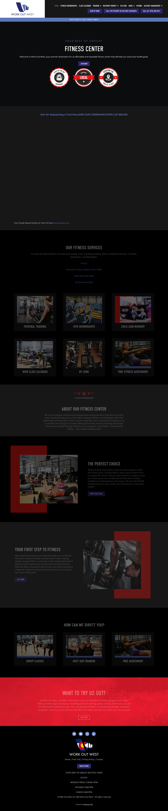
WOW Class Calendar (35, 373)
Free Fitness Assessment (133, 373)
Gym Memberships (84, 328)
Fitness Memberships (68, 6)
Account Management (153, 6)
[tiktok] (94, 734)
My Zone (84, 373)
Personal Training (35, 328)
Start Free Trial (94, 494)
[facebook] (74, 734)
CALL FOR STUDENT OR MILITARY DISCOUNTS (121, 11)
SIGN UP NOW (84, 766)
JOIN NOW (84, 64)
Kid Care (123, 6)
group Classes (35, 661)
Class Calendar (85, 6)
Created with (84, 804)
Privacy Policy (88, 759)
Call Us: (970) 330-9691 (151, 11)
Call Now (19, 579)
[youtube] (81, 734)
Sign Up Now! (95, 11)
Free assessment (133, 661)
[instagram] (87, 734)
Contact (99, 759)
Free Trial (76, 759)
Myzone (139, 6)
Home (57, 6)
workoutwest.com (62, 223)
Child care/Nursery (133, 328)
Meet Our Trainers (84, 661)
